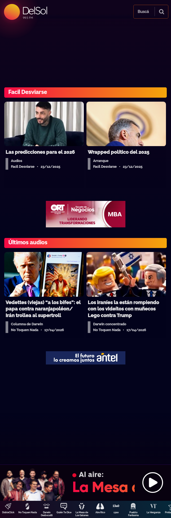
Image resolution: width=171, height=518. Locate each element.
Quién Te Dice (63, 512)
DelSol (34, 10)
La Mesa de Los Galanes (81, 514)
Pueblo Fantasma (133, 514)
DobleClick (8, 512)
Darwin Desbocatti (46, 514)
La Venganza (153, 512)
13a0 (116, 512)
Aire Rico (100, 512)
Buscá (143, 11)
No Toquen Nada (27, 512)
